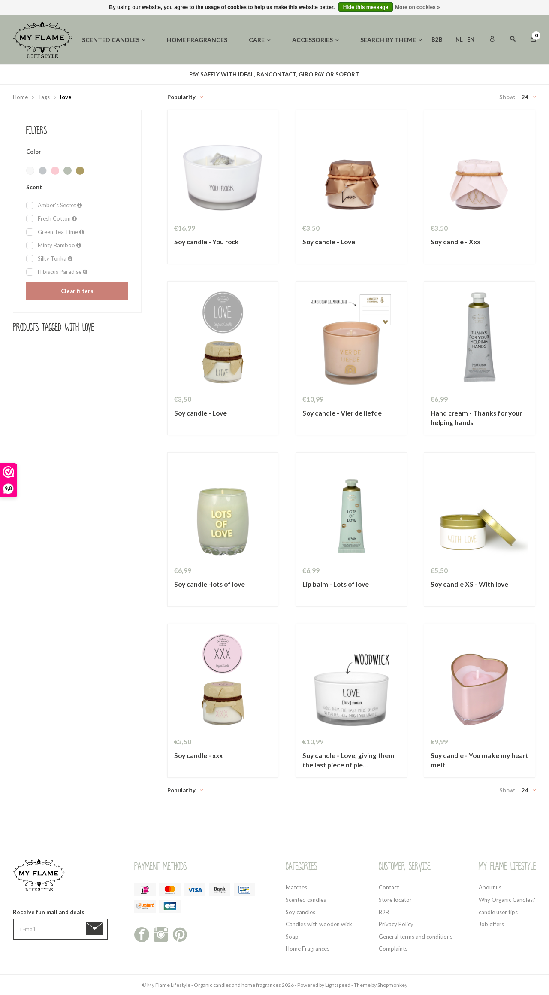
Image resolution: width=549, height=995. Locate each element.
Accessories (315, 39)
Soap (292, 936)
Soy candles (300, 912)
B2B (437, 39)
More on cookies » (417, 7)
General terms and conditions (415, 936)
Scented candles (113, 39)
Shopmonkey (392, 985)
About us (490, 887)
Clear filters (77, 291)
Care (260, 39)
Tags (44, 97)
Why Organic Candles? (507, 899)
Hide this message (365, 7)
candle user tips (498, 912)
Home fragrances (197, 39)
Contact (389, 887)
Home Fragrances (307, 948)
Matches (296, 887)
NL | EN (464, 39)
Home (20, 97)
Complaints (393, 948)
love (66, 97)
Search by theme (391, 39)
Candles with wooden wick (319, 924)
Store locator (395, 899)
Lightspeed (337, 985)
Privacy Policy (396, 924)
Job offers (491, 924)
